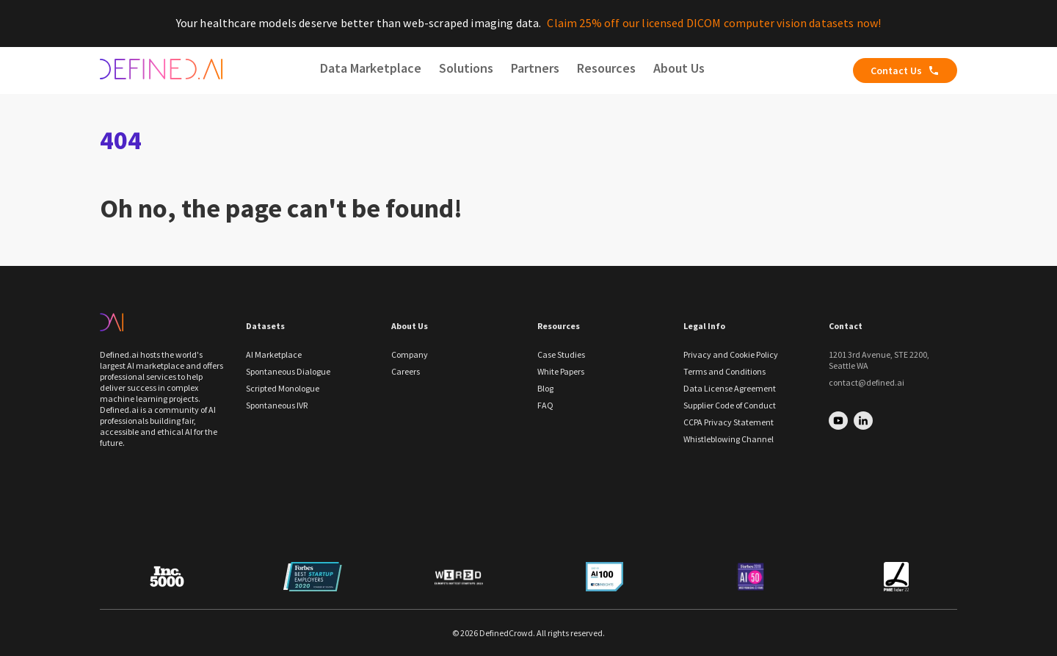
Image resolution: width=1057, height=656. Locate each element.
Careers (405, 371)
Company (409, 354)
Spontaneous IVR (277, 405)
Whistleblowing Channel (728, 438)
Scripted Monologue (282, 388)
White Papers (560, 371)
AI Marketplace (274, 354)
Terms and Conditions (724, 371)
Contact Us (905, 70)
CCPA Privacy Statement (728, 422)
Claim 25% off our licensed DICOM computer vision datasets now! (714, 22)
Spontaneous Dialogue (288, 371)
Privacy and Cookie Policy (730, 354)
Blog (545, 388)
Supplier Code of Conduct (729, 405)
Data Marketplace (370, 68)
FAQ (545, 405)
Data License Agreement (729, 388)
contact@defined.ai (866, 382)
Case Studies (561, 354)
